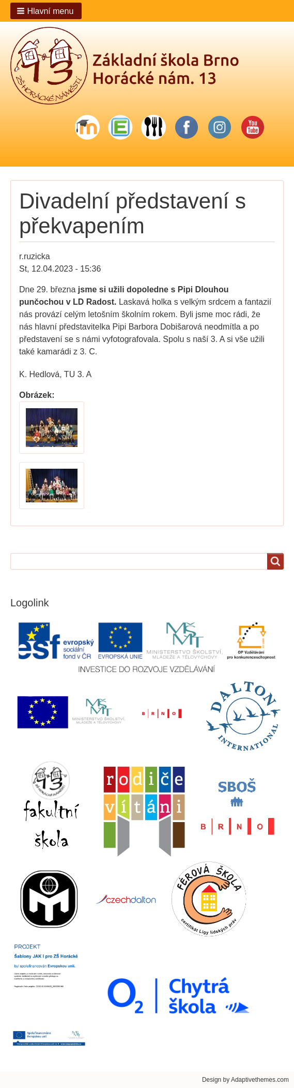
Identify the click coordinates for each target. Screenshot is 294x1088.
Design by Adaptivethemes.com (245, 1079)
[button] (46, 11)
